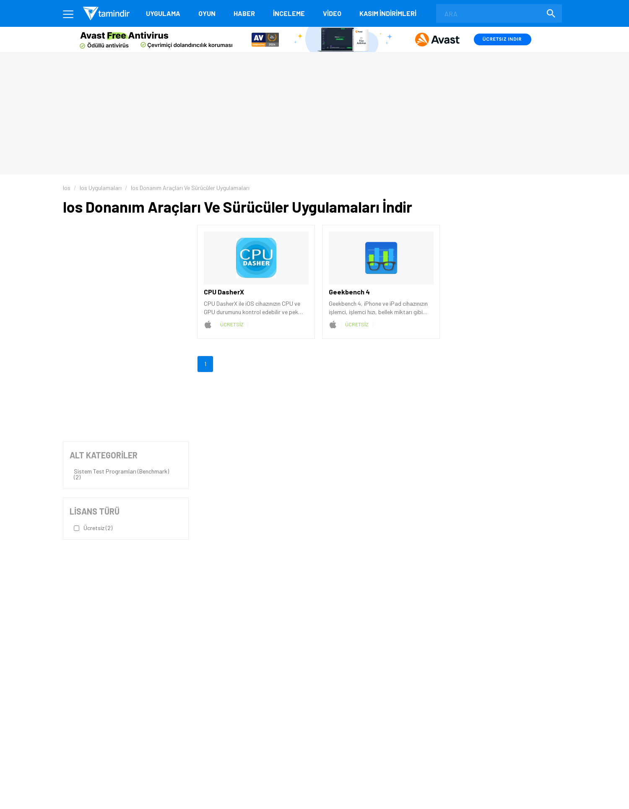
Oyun (207, 13)
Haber (244, 13)
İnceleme (289, 13)
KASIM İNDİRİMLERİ (387, 13)
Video (332, 13)
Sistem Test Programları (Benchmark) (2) (121, 474)
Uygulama (163, 13)
